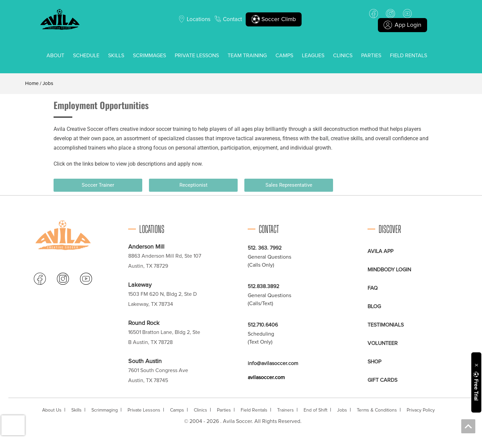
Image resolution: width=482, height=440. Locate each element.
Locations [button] (198, 19)
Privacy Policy (421, 410)
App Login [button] (403, 25)
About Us (52, 410)
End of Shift (315, 410)
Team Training (247, 55)
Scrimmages (149, 55)
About (55, 55)
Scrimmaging (104, 410)
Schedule (86, 55)
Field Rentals (408, 55)
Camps (284, 55)
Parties (371, 55)
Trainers (285, 410)
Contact (233, 19)
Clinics (342, 55)
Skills (116, 55)
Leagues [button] (313, 55)
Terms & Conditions (377, 410)
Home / (33, 83)
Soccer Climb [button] (274, 19)
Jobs (342, 410)
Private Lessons (197, 55)
